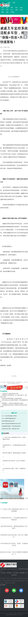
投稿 (3, 2)
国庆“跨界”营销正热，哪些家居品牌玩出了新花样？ (15, 453)
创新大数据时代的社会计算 (8, 421)
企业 (12, 9)
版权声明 (14, 575)
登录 (9, 2)
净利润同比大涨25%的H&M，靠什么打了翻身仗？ (14, 460)
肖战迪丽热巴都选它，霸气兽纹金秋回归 (11, 426)
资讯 (7, 7)
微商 (7, 12)
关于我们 (3, 572)
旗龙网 (9, 365)
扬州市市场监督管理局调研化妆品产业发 (11, 423)
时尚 (7, 9)
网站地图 (22, 572)
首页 (2, 7)
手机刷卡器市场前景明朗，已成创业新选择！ (12, 398)
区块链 (12, 12)
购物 (2, 12)
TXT (26, 572)
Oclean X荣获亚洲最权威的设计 (9, 418)
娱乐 (16, 7)
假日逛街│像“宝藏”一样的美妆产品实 (10, 428)
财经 (12, 7)
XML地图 (15, 572)
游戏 (16, 9)
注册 (14, 2)
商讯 (21, 9)
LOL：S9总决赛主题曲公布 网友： (10, 415)
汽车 (2, 9)
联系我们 (9, 572)
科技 (21, 7)
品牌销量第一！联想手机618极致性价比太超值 (12, 403)
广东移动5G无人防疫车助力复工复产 (10, 393)
